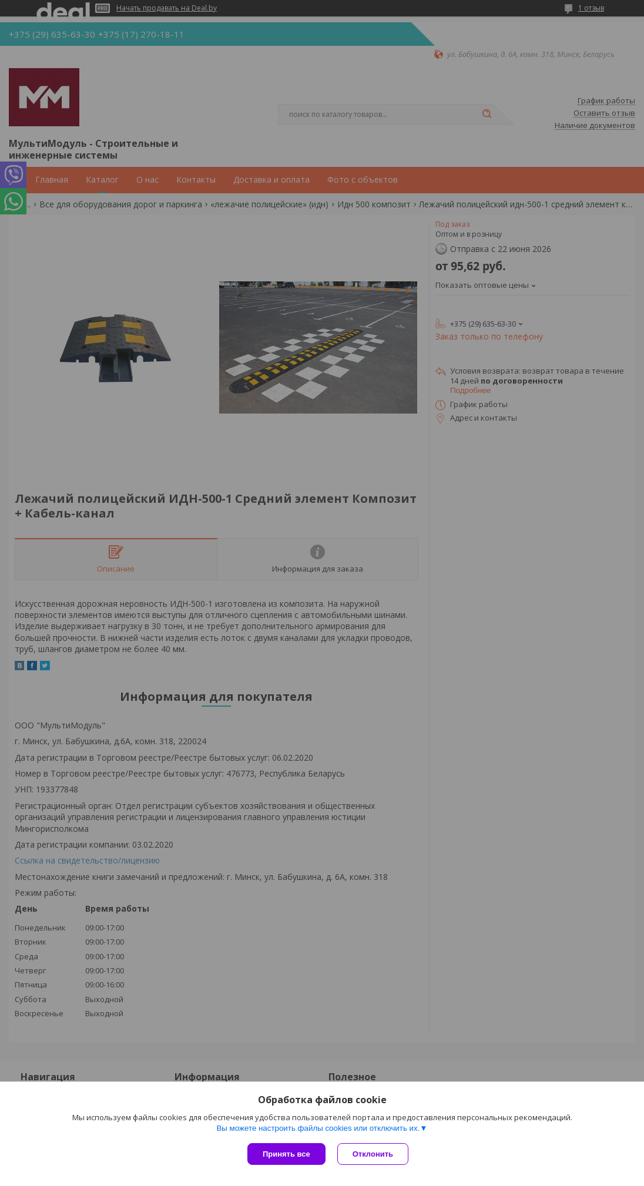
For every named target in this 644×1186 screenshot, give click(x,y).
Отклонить (373, 1154)
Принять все (286, 1154)
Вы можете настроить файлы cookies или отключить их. (318, 1128)
